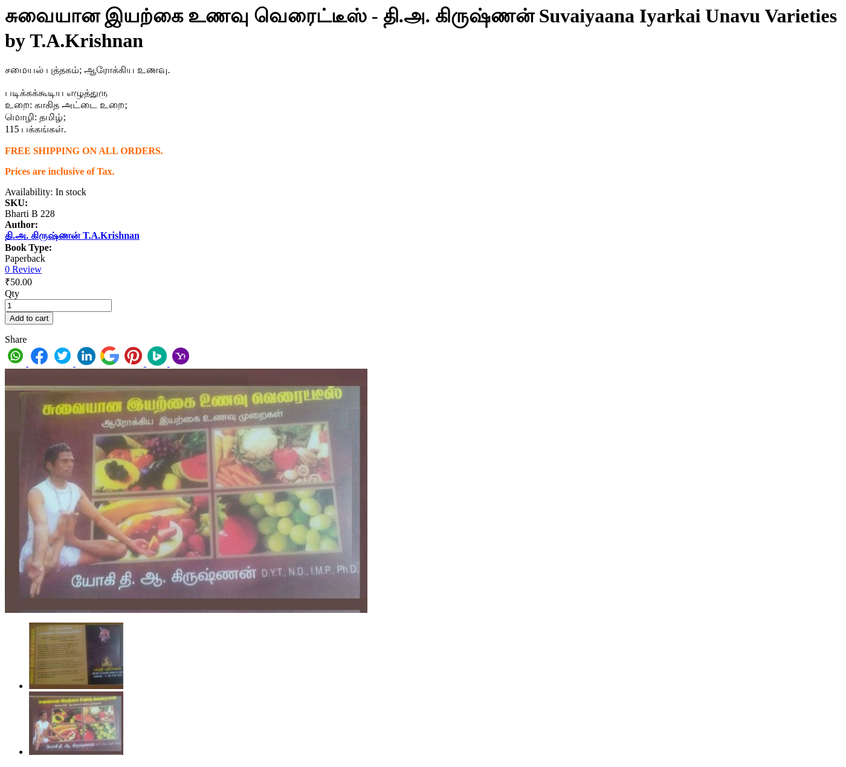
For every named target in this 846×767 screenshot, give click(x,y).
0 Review (23, 269)
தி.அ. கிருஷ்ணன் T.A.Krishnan (72, 235)
